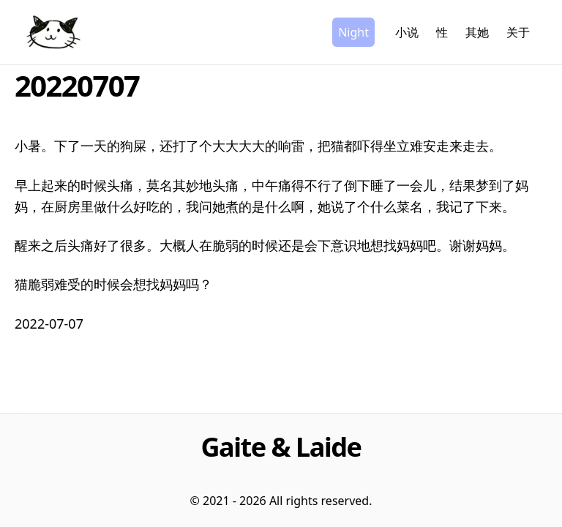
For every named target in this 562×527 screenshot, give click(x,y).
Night (353, 32)
